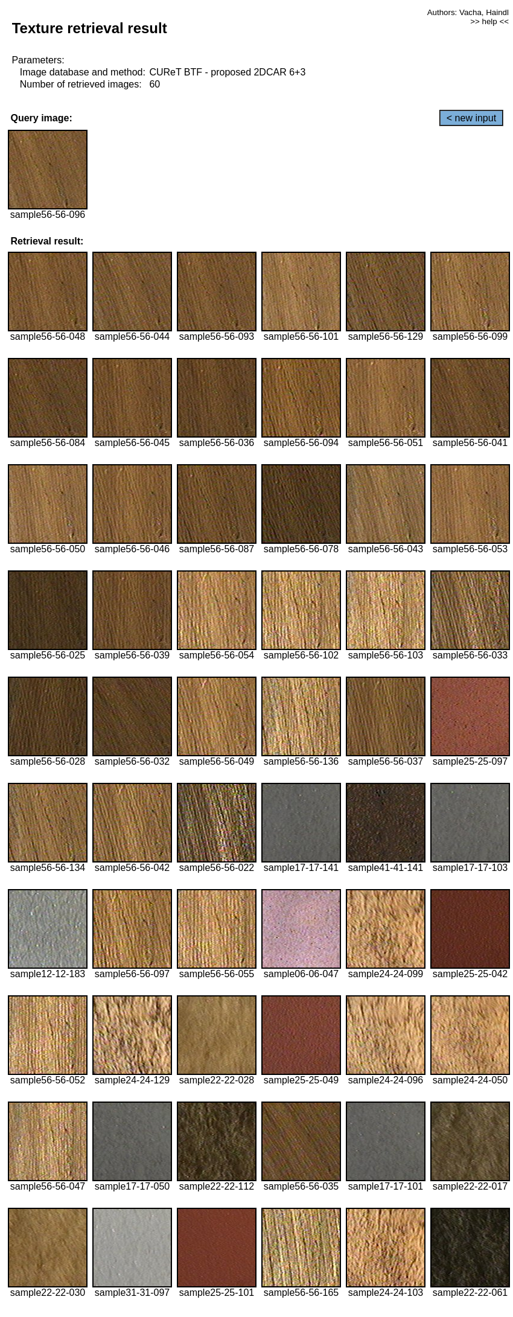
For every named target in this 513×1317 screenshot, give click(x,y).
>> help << (489, 21)
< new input (471, 118)
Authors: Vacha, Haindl (468, 12)
